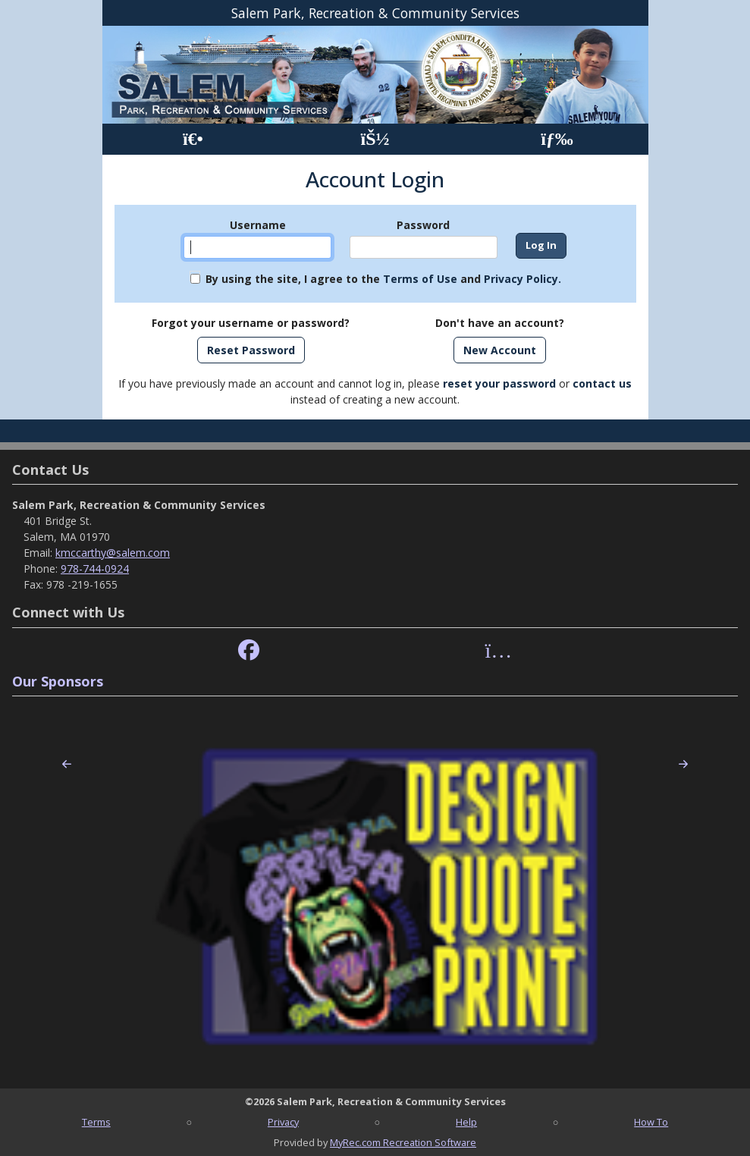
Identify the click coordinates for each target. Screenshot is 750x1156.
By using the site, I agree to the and (383, 279)
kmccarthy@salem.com (112, 552)
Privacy (283, 1122)
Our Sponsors (57, 681)
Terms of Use (420, 279)
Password (423, 225)
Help (466, 1122)
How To (651, 1122)
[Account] (374, 139)
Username (258, 225)
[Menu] (557, 139)
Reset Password (251, 350)
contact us (602, 383)
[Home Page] (193, 139)
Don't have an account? (499, 323)
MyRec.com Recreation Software (403, 1142)
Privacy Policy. (522, 279)
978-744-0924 (95, 568)
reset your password (499, 383)
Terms (96, 1122)
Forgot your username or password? (251, 323)
